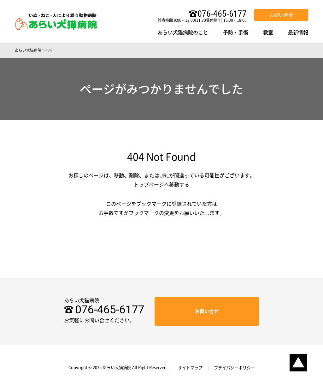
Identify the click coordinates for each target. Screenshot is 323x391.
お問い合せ (281, 15)
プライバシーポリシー (234, 368)
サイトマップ (190, 368)
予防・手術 (235, 32)
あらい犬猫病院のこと (183, 32)
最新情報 (298, 32)
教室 (268, 32)
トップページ (149, 184)
